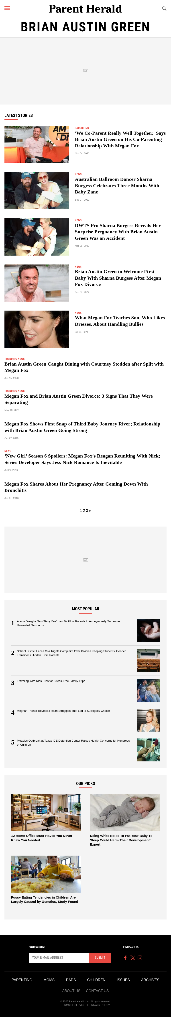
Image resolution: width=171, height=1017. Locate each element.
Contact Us (97, 991)
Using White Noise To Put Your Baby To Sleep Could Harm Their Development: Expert (121, 840)
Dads (71, 980)
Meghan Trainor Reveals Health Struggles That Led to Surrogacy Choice (63, 710)
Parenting (22, 980)
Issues (123, 980)
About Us (71, 991)
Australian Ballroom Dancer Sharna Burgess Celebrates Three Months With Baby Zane (117, 185)
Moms (49, 980)
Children (96, 980)
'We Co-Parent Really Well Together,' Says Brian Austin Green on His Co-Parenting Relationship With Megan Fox (120, 139)
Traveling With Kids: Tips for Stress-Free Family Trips (51, 681)
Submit (100, 958)
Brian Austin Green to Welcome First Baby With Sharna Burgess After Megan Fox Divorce (118, 278)
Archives (150, 980)
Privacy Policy (100, 1005)
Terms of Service (73, 1005)
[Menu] (7, 8)
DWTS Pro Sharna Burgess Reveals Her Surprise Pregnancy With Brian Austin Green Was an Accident (118, 232)
